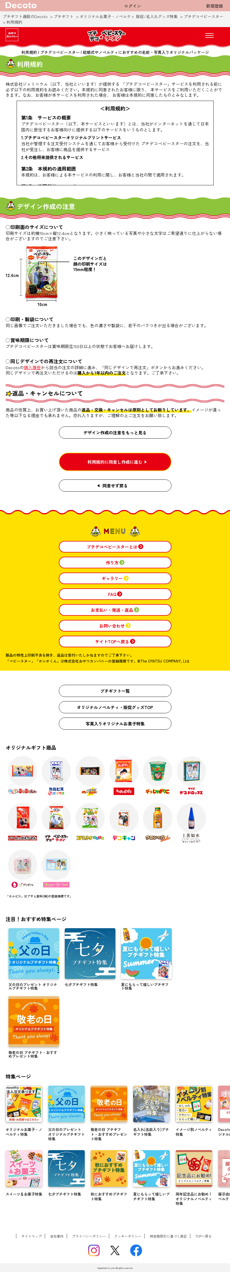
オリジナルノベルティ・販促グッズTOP (115, 707)
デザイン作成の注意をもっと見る (115, 432)
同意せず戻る (115, 485)
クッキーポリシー (127, 1236)
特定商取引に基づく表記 (168, 1236)
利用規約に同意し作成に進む (115, 462)
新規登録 (214, 6)
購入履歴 (32, 367)
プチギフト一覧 (115, 691)
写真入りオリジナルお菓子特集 (115, 724)
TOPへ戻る (203, 1236)
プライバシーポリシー (89, 1236)
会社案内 (57, 1236)
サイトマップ (31, 1236)
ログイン (132, 6)
